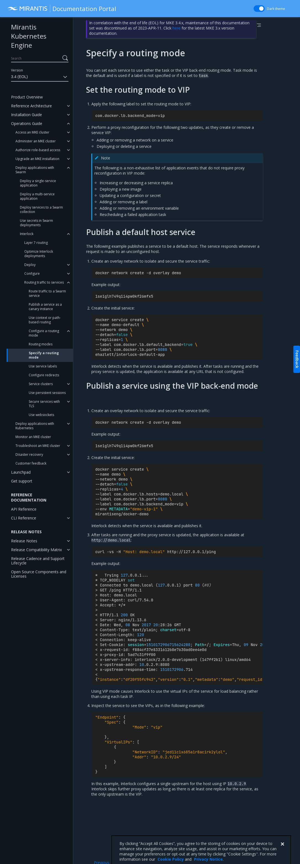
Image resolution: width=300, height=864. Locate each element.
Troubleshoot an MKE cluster (37, 445)
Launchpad (21, 472)
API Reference (23, 509)
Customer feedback (30, 463)
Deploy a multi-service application (37, 196)
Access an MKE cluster (32, 132)
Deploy (30, 264)
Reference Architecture (31, 105)
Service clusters (41, 384)
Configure (32, 273)
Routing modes (40, 344)
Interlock (26, 233)
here (176, 28)
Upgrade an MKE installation (37, 158)
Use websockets (41, 414)
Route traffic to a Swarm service (47, 293)
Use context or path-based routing (45, 319)
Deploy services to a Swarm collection (41, 209)
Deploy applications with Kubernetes (34, 425)
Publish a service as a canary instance (45, 306)
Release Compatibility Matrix (36, 549)
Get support (21, 481)
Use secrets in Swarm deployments (36, 222)
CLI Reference (23, 518)
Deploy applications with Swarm (34, 169)
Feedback (297, 359)
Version (17, 70)
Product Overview (27, 97)
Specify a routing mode (44, 355)
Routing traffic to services (44, 282)
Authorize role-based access (37, 150)
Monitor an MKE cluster (33, 436)
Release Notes (24, 540)
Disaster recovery (29, 454)
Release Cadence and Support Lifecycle (38, 561)
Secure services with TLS (44, 403)
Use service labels (43, 366)
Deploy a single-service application (38, 183)
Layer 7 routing (36, 242)
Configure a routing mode (44, 333)
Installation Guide (26, 114)
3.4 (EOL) (39, 77)
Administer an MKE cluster (35, 141)
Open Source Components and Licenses (38, 574)
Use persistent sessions (47, 392)
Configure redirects (44, 375)
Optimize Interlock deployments (38, 253)
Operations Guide (26, 123)
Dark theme (276, 8)
